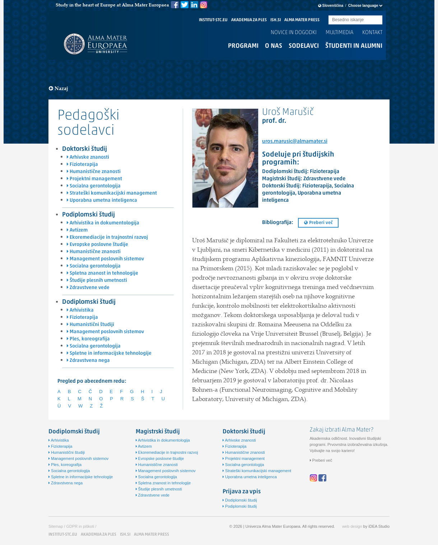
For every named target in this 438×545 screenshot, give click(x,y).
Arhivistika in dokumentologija (103, 223)
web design (352, 526)
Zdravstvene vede (88, 287)
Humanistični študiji (90, 324)
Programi (243, 46)
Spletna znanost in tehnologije (102, 273)
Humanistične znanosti (94, 171)
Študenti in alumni (353, 46)
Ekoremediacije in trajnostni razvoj (107, 237)
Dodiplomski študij (89, 302)
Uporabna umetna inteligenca (102, 200)
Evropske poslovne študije (97, 244)
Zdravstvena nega (88, 360)
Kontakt (372, 33)
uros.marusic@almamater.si (294, 141)
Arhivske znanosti (88, 157)
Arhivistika (80, 310)
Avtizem (77, 230)
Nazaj (58, 88)
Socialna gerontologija (94, 186)
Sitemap (55, 526)
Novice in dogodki (294, 33)
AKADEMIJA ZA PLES (249, 20)
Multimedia (339, 33)
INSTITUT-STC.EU (213, 20)
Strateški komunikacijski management (112, 193)
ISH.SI (275, 20)
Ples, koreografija (88, 339)
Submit (376, 20)
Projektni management (94, 179)
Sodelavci (304, 46)
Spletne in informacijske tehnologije (109, 353)
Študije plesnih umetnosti (97, 280)
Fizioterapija (82, 164)
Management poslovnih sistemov (105, 259)
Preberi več (318, 222)
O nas (273, 46)
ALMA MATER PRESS (302, 20)
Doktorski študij (84, 149)
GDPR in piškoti (80, 526)
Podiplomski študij (88, 214)
